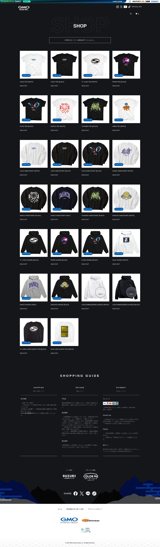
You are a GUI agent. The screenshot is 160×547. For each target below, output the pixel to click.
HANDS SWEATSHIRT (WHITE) (122, 171)
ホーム (60, 509)
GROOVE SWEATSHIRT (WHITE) (123, 215)
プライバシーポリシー (95, 509)
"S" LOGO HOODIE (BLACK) (29, 260)
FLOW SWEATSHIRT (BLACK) (91, 171)
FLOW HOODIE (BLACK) (90, 260)
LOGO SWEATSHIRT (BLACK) (61, 171)
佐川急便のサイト (31, 413)
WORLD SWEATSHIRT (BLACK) (30, 215)
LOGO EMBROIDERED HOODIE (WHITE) (95, 304)
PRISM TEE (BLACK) (119, 82)
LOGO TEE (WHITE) (26, 82)
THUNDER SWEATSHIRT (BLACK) (93, 215)
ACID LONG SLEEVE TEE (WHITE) (62, 349)
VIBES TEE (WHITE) (119, 126)
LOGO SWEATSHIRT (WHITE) (30, 171)
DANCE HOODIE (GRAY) (28, 304)
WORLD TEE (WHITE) (58, 126)
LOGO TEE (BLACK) (57, 82)
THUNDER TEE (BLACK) (90, 126)
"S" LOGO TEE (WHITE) (89, 82)
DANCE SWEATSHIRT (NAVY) (61, 215)
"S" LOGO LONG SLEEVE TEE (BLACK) (33, 349)
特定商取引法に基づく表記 (75, 509)
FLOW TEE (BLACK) (26, 126)
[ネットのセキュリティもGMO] (16, 1)
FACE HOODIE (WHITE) (120, 260)
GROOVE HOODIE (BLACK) (60, 304)
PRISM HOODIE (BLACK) (59, 260)
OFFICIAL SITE (137, 7)
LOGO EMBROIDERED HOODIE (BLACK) (126, 304)
